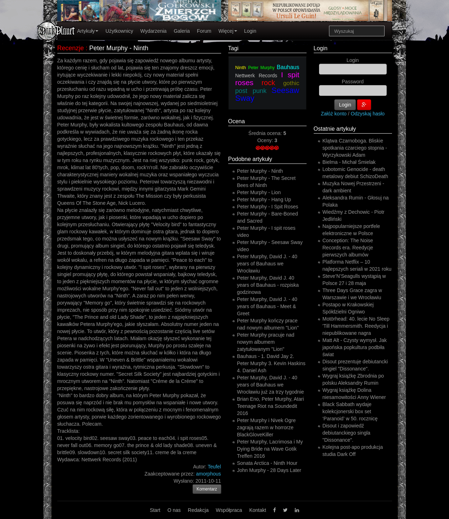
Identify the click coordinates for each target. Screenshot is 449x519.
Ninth (240, 67)
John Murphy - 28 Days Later (269, 470)
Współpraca (229, 510)
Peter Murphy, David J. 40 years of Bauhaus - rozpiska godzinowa (268, 285)
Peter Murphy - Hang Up (264, 199)
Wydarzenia (153, 31)
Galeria (182, 31)
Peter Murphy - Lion (259, 192)
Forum (204, 31)
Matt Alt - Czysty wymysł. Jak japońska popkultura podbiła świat (355, 347)
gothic (291, 83)
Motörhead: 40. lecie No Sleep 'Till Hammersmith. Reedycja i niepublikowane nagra (356, 326)
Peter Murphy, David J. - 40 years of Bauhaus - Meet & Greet (267, 306)
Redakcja (198, 510)
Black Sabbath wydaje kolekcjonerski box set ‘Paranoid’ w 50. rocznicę (350, 411)
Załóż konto (333, 113)
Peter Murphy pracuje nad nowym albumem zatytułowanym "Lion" (265, 342)
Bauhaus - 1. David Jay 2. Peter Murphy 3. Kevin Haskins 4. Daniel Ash (271, 363)
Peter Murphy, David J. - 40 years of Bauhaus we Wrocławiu (267, 264)
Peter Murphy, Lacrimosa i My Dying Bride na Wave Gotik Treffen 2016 (270, 449)
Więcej (227, 31)
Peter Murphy (261, 67)
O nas (174, 510)
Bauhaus (288, 67)
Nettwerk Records (256, 75)
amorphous (208, 474)
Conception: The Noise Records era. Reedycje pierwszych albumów (348, 248)
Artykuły (88, 31)
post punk (251, 90)
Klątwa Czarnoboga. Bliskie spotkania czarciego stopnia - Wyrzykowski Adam (355, 148)
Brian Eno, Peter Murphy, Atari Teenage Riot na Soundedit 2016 (270, 406)
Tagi (233, 48)
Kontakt (257, 510)
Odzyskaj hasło (368, 113)
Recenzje (70, 48)
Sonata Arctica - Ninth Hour (267, 463)
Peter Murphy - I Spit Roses (267, 206)
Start (155, 510)
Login (250, 31)
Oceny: (265, 140)
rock (268, 83)
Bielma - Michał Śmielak (349, 162)
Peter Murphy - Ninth (260, 171)
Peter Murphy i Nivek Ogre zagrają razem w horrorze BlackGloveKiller (266, 427)
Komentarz (207, 489)
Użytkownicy (119, 31)
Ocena (236, 121)
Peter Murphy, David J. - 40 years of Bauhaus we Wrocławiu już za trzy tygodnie (270, 385)
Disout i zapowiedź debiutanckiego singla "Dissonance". (347, 433)
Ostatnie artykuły (335, 129)
